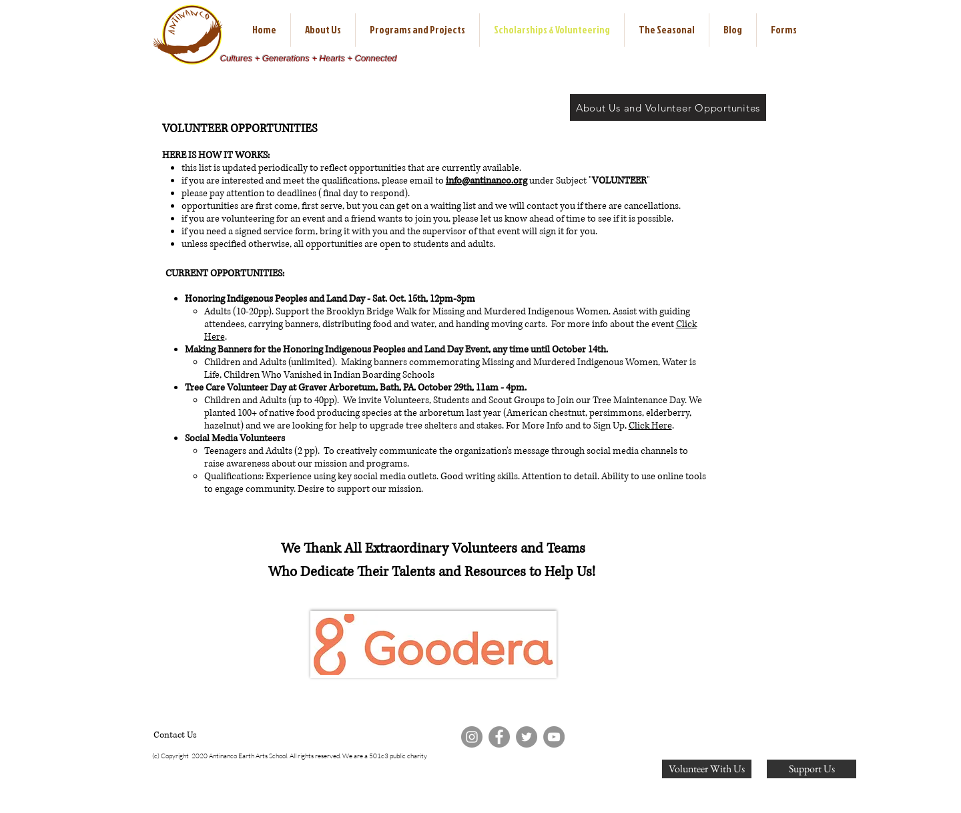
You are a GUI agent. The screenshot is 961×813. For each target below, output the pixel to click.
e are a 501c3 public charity (388, 756)
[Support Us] (811, 769)
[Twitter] (526, 737)
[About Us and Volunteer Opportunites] (668, 107)
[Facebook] (499, 737)
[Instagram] (472, 737)
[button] (323, 30)
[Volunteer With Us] (706, 769)
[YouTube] (554, 737)
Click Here (650, 425)
